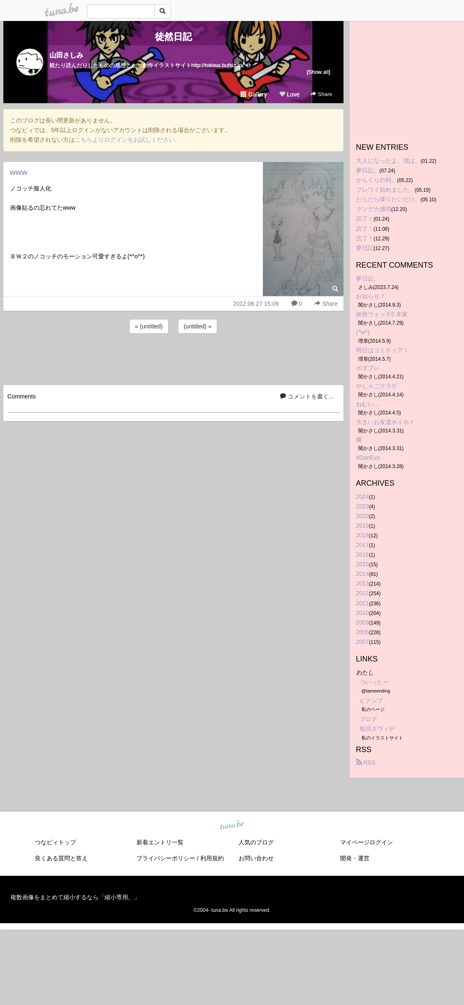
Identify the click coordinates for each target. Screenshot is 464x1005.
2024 (362, 496)
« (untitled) (149, 326)
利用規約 (212, 858)
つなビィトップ (55, 842)
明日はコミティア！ (382, 350)
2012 (362, 593)
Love (289, 94)
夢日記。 (368, 170)
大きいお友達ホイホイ (385, 422)
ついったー (374, 682)
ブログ (368, 719)
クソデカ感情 (373, 209)
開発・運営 (355, 858)
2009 (362, 622)
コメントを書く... (307, 396)
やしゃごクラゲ (376, 386)
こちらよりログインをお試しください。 (128, 139)
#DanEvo (368, 457)
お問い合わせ (256, 858)
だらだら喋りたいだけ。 (388, 199)
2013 (362, 583)
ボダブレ (368, 368)
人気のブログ (256, 842)
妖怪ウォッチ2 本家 (382, 314)
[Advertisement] (173, 358)
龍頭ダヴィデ (377, 728)
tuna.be (232, 825)
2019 (362, 525)
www (19, 172)
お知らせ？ (370, 296)
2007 (362, 641)
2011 (362, 603)
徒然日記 (173, 36)
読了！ (365, 218)
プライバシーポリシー (165, 858)
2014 (362, 573)
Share (321, 94)
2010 (362, 612)
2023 (362, 506)
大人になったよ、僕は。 (388, 160)
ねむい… (368, 404)
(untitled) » (197, 326)
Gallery (254, 94)
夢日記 (365, 248)
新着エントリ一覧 (160, 842)
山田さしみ (66, 55)
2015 (362, 564)
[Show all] (318, 72)
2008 (362, 632)
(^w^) (363, 332)
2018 (362, 535)
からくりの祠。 (376, 180)
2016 (362, 554)
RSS (366, 762)
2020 (362, 516)
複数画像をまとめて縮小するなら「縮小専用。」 (75, 897)
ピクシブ (371, 700)
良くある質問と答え (61, 858)
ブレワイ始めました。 (385, 189)
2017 (362, 545)
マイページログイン (366, 842)
